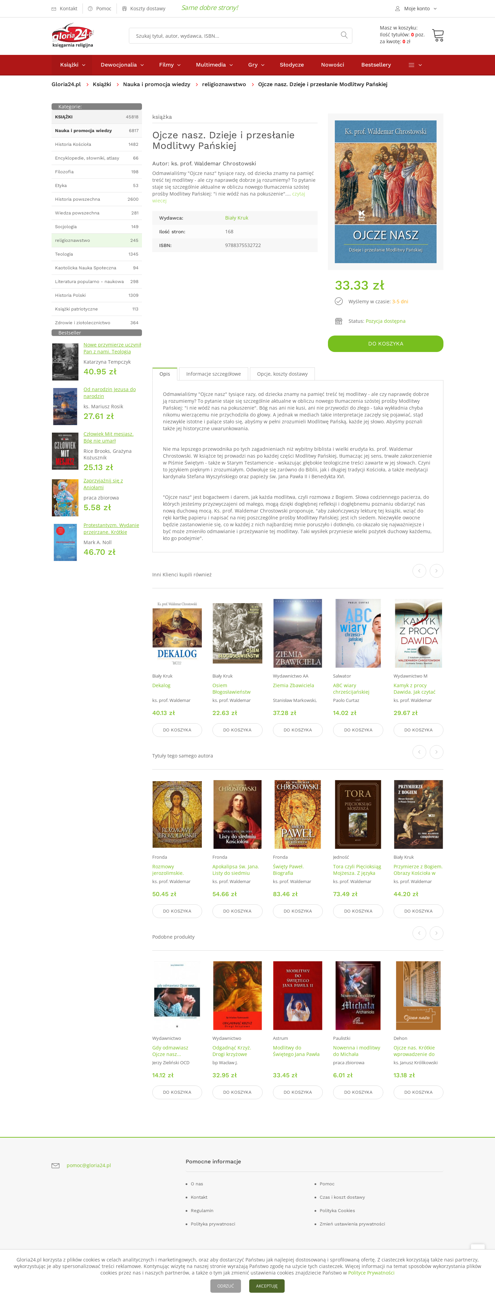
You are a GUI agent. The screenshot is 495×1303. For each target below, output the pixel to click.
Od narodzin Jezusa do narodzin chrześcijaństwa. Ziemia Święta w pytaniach (111, 399)
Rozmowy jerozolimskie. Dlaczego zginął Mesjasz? (170, 876)
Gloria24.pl (66, 84)
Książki (69, 64)
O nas (197, 1183)
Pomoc (327, 1183)
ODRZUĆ (225, 1286)
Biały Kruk (236, 217)
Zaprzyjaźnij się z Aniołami (103, 484)
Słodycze (292, 64)
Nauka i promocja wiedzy (156, 84)
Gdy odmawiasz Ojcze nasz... (170, 1050)
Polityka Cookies (337, 1210)
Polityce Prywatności (371, 1272)
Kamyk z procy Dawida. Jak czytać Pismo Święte (415, 692)
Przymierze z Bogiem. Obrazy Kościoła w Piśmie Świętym (418, 873)
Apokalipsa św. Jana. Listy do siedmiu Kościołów (235, 873)
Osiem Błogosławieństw (231, 688)
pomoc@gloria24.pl (89, 1165)
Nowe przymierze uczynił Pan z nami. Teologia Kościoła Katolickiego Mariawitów (112, 354)
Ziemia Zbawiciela (293, 685)
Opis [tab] (165, 374)
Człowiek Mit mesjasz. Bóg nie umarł (109, 437)
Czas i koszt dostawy (342, 1197)
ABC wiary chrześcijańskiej (351, 688)
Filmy (166, 64)
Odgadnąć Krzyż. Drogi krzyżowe (231, 1050)
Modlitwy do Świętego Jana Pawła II (296, 1054)
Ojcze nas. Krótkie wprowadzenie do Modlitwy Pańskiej (414, 1054)
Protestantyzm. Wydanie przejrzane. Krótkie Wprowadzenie (111, 532)
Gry (252, 64)
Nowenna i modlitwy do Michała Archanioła (356, 1054)
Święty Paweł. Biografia (288, 869)
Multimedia (211, 64)
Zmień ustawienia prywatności (352, 1223)
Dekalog (161, 685)
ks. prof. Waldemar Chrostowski (213, 163)
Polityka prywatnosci (213, 1223)
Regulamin (202, 1210)
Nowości (332, 64)
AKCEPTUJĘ (267, 1286)
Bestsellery (376, 64)
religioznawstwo (224, 84)
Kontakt (199, 1197)
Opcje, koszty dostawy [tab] (282, 374)
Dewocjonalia (119, 64)
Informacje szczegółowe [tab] (213, 374)
